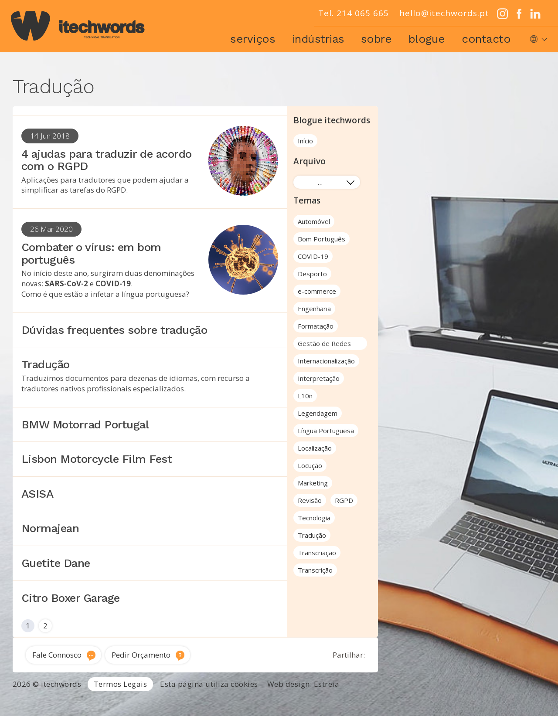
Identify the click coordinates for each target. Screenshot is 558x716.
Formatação (315, 326)
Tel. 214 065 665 (353, 13)
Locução (310, 465)
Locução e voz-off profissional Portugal (321, 710)
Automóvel (314, 221)
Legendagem (317, 413)
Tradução (312, 535)
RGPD (344, 500)
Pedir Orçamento (141, 655)
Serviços (252, 38)
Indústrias (318, 38)
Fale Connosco (57, 655)
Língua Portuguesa (326, 430)
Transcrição (315, 570)
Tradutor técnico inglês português (330, 700)
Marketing (313, 482)
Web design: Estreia (303, 684)
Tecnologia (314, 517)
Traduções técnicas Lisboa (430, 700)
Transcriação (317, 552)
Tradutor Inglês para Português (224, 700)
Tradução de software (512, 700)
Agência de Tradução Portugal (52, 700)
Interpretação (319, 378)
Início (305, 140)
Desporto (312, 273)
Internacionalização (326, 360)
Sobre (376, 38)
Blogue (426, 38)
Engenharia (314, 308)
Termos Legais (120, 684)
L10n (305, 395)
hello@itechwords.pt (444, 13)
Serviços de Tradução (136, 700)
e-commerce (317, 291)
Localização (315, 448)
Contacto (486, 38)
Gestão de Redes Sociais (324, 344)
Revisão (310, 500)
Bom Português (321, 238)
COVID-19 (313, 256)
